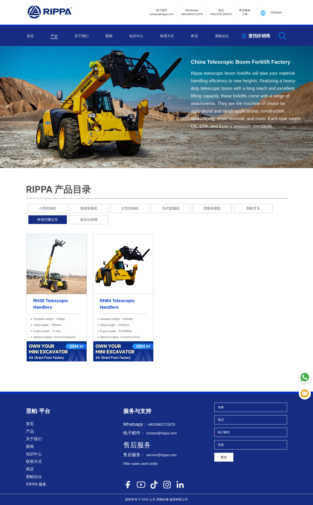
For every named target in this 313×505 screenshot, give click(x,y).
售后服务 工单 (244, 12)
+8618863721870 (161, 424)
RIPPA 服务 (36, 484)
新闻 (108, 36)
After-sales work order (140, 463)
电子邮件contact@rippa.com (161, 12)
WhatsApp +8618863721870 (192, 12)
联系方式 (167, 36)
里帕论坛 (222, 36)
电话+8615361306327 (221, 12)
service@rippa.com (161, 455)
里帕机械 (162, 499)
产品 (54, 36)
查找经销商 (259, 35)
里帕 (31, 411)
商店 (194, 36)
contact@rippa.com (161, 433)
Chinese (276, 12)
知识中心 (136, 36)
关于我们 (81, 36)
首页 (30, 36)
